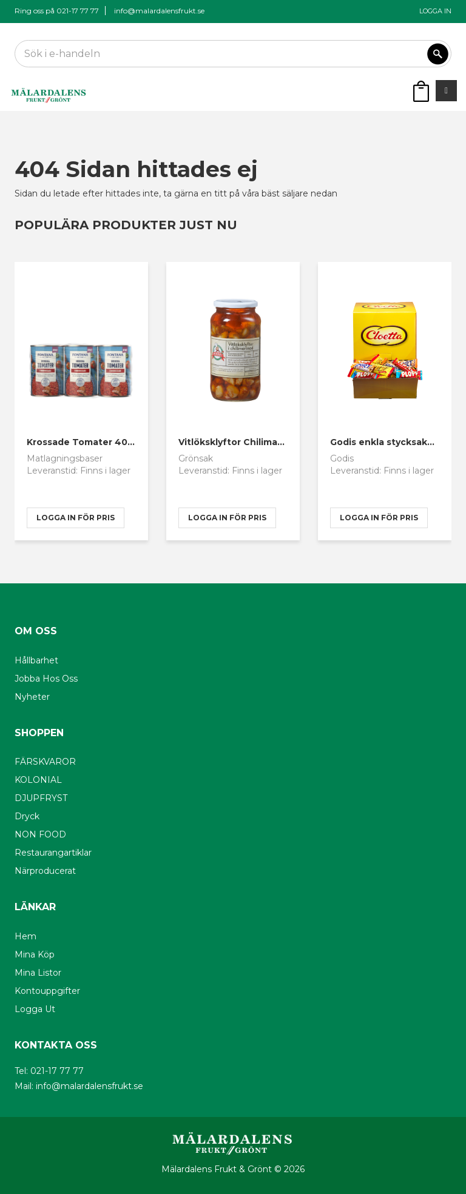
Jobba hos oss (46, 678)
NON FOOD (40, 834)
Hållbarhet (36, 660)
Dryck (27, 816)
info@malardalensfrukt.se (159, 10)
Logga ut (35, 1009)
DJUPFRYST (41, 798)
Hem (25, 936)
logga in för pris (75, 517)
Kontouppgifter (47, 990)
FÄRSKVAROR (45, 761)
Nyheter (32, 696)
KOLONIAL (38, 779)
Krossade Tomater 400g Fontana (104, 442)
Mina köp (35, 954)
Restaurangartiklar (53, 852)
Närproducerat (45, 870)
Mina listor (38, 972)
